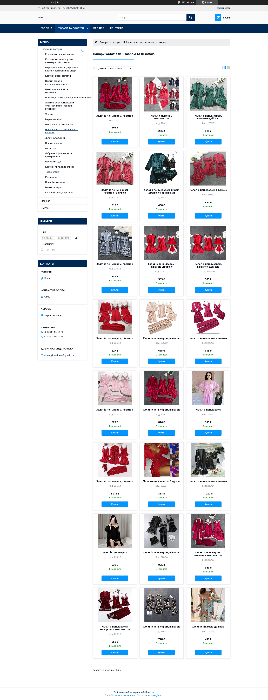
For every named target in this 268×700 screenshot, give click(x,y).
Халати (49, 114)
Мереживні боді (53, 119)
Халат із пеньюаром (208, 409)
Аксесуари (51, 148)
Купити (114, 141)
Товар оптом (52, 172)
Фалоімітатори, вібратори (59, 192)
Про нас (98, 28)
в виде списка (228, 68)
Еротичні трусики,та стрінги (59, 167)
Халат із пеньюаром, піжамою (114, 115)
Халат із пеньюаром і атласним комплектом (208, 554)
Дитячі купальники (55, 138)
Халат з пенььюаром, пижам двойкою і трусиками (161, 191)
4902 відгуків (188, 2)
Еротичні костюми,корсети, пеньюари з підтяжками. (59, 61)
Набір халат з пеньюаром (59, 124)
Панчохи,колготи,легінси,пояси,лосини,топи (68, 97)
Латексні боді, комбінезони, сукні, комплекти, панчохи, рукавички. (59, 105)
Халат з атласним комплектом (161, 117)
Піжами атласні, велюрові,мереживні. (56, 82)
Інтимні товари (53, 187)
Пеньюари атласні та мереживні (56, 91)
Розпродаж (51, 177)
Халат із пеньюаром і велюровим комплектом (115, 628)
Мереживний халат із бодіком (161, 481)
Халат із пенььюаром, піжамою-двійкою (208, 117)
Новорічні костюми (55, 182)
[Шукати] (190, 17)
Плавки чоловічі (53, 143)
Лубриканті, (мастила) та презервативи (58, 155)
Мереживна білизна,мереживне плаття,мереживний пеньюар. (61, 69)
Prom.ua (150, 692)
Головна (46, 28)
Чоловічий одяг (53, 161)
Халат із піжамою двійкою (208, 626)
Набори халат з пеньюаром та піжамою (61, 131)
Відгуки (45, 208)
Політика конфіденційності (150, 695)
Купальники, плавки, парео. (59, 54)
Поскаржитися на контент (123, 695)
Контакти (116, 28)
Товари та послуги (71, 28)
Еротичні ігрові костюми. (58, 76)
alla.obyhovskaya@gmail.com (59, 355)
